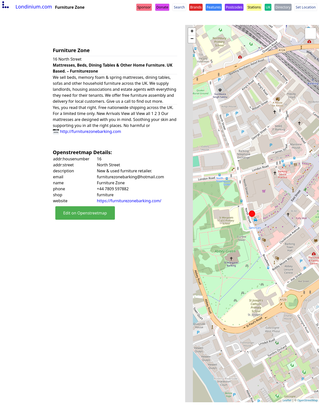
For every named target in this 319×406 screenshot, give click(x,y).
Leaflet (287, 400)
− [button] (192, 39)
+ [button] (192, 31)
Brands (196, 7)
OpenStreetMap (307, 400)
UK (268, 7)
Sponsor (144, 7)
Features (214, 7)
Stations (254, 7)
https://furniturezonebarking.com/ (129, 200)
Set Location (306, 7)
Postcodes (234, 7)
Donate (162, 7)
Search (179, 7)
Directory (282, 7)
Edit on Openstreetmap (85, 213)
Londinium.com (26, 6)
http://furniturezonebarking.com (87, 131)
